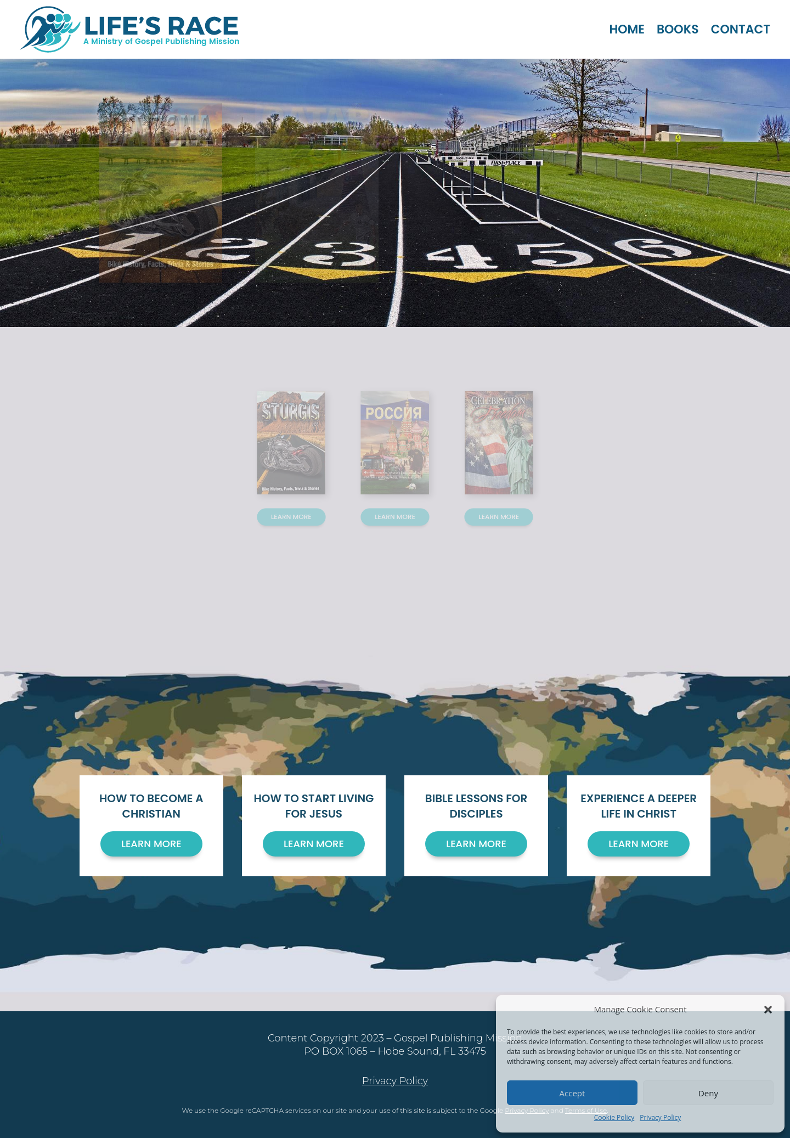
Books (678, 29)
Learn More (300, 505)
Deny (708, 1093)
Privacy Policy (660, 1117)
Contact (740, 29)
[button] (768, 1009)
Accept (572, 1093)
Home (627, 29)
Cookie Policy (614, 1117)
